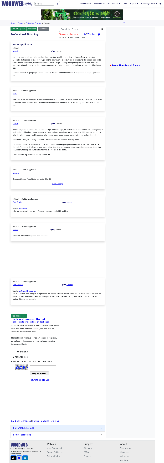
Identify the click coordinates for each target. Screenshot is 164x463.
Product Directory (102, 4)
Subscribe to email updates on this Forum (31, 322)
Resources (85, 4)
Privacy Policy (53, 456)
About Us (124, 452)
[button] (13, 457)
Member (67, 202)
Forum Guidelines (55, 452)
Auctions (124, 460)
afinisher (16, 173)
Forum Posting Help (22, 435)
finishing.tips (23, 208)
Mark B (15, 51)
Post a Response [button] (18, 316)
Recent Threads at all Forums (125, 65)
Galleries (45, 421)
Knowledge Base (149, 4)
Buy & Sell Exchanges (21, 421)
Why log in (94, 34)
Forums (116, 4)
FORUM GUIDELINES (23, 428)
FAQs (86, 452)
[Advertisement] (58, 261)
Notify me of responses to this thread (29, 319)
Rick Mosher (18, 285)
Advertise (124, 456)
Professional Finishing (33, 23)
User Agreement (54, 448)
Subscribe (32, 29)
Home (13, 23)
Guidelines (43, 29)
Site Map (55, 421)
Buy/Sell (134, 4)
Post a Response (18, 29)
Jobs (125, 4)
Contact (87, 456)
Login (122, 22)
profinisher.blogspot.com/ (27, 291)
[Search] (44, 4)
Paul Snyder (17, 202)
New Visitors (125, 448)
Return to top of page (39, 380)
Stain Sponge (57, 184)
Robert (15, 230)
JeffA (15, 94)
